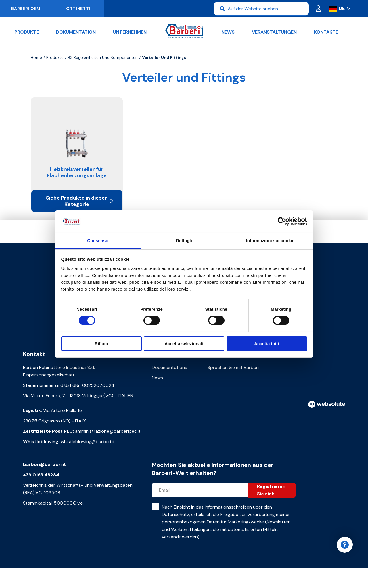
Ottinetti (78, 8)
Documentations (169, 367)
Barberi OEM (26, 8)
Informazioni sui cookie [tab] (270, 240)
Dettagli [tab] (184, 240)
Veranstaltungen (274, 32)
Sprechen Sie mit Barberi (233, 367)
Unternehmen (130, 32)
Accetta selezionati (183, 343)
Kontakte (326, 32)
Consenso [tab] (97, 240)
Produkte (26, 32)
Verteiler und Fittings (164, 57)
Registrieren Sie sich (271, 490)
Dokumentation (76, 32)
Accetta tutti (266, 343)
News (228, 32)
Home (36, 57)
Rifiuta (101, 343)
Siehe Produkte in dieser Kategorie (79, 201)
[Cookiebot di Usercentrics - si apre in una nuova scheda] (282, 221)
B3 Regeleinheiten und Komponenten (103, 57)
